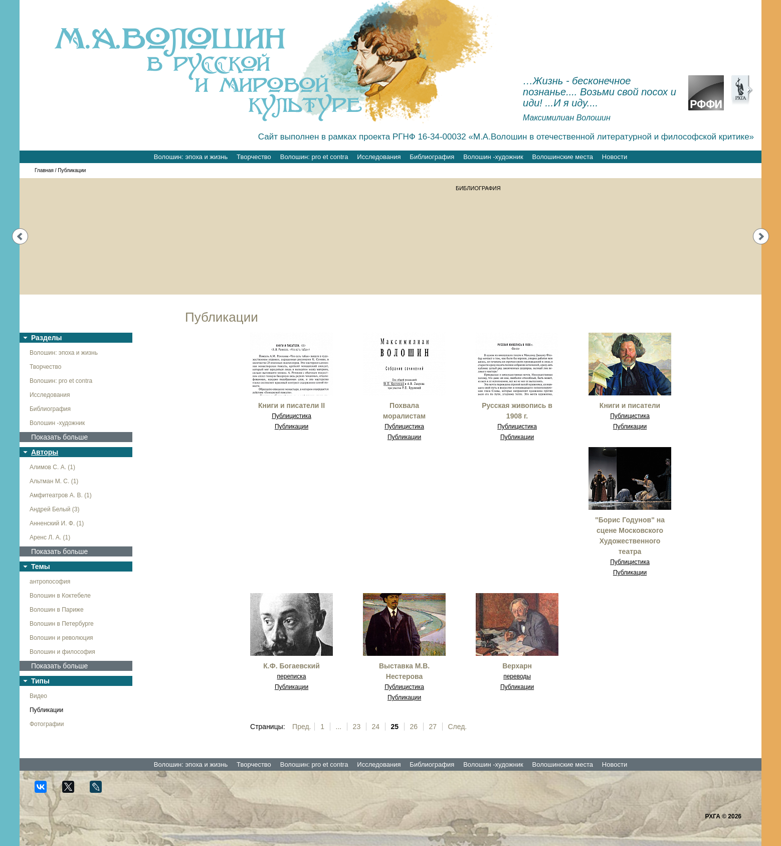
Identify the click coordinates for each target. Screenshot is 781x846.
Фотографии (47, 724)
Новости (614, 157)
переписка (291, 676)
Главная (44, 170)
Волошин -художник (493, 157)
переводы (517, 676)
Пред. (301, 727)
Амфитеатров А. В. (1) (61, 495)
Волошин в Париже (57, 609)
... (339, 727)
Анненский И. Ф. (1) (57, 523)
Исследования (379, 157)
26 (414, 727)
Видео (38, 695)
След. (457, 727)
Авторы (44, 452)
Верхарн (517, 666)
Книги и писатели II (291, 405)
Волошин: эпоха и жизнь (191, 157)
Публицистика (291, 415)
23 (357, 727)
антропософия (50, 581)
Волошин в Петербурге (62, 623)
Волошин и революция (61, 637)
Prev (20, 236)
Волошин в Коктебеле (60, 595)
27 (433, 727)
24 (376, 727)
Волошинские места (562, 157)
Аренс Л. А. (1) (50, 537)
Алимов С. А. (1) (52, 467)
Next (761, 236)
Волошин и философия (62, 651)
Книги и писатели (630, 405)
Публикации (46, 710)
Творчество (254, 157)
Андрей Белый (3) (55, 509)
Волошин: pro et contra (314, 157)
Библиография (432, 157)
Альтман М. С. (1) (54, 481)
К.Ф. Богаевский (291, 666)
